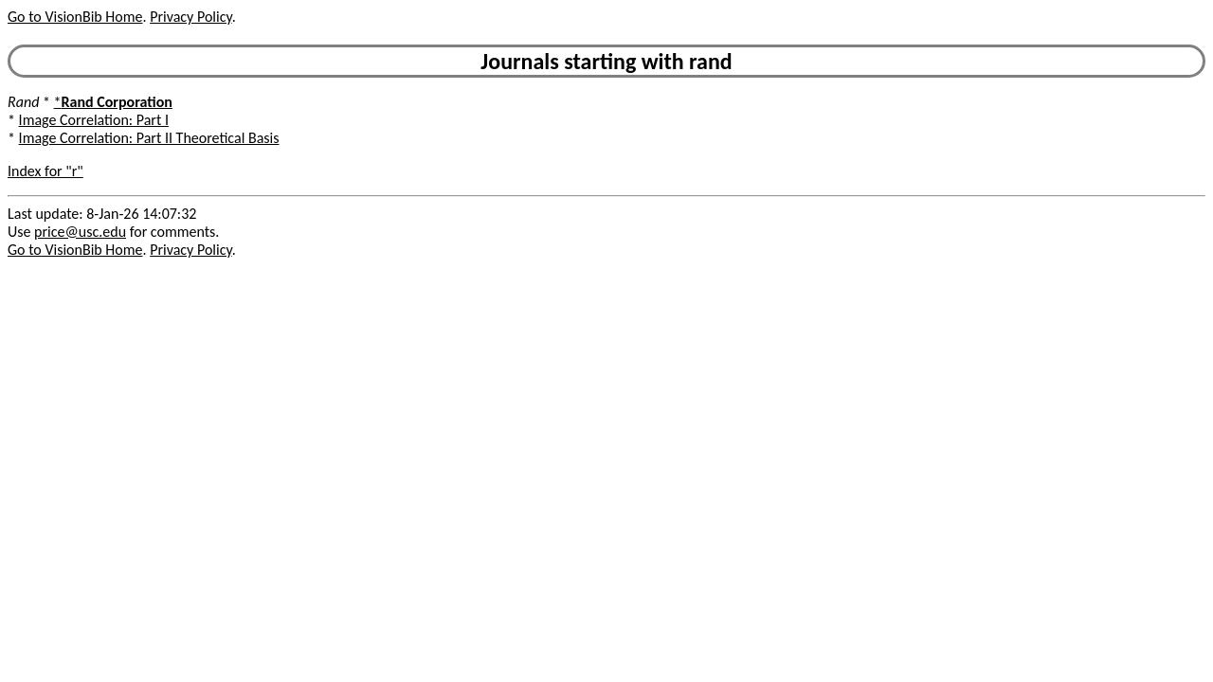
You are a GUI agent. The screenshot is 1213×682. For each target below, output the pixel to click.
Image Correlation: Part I (94, 120)
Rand (23, 102)
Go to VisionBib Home (75, 17)
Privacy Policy (190, 17)
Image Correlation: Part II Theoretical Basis (149, 138)
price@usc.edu (80, 232)
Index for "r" (45, 171)
